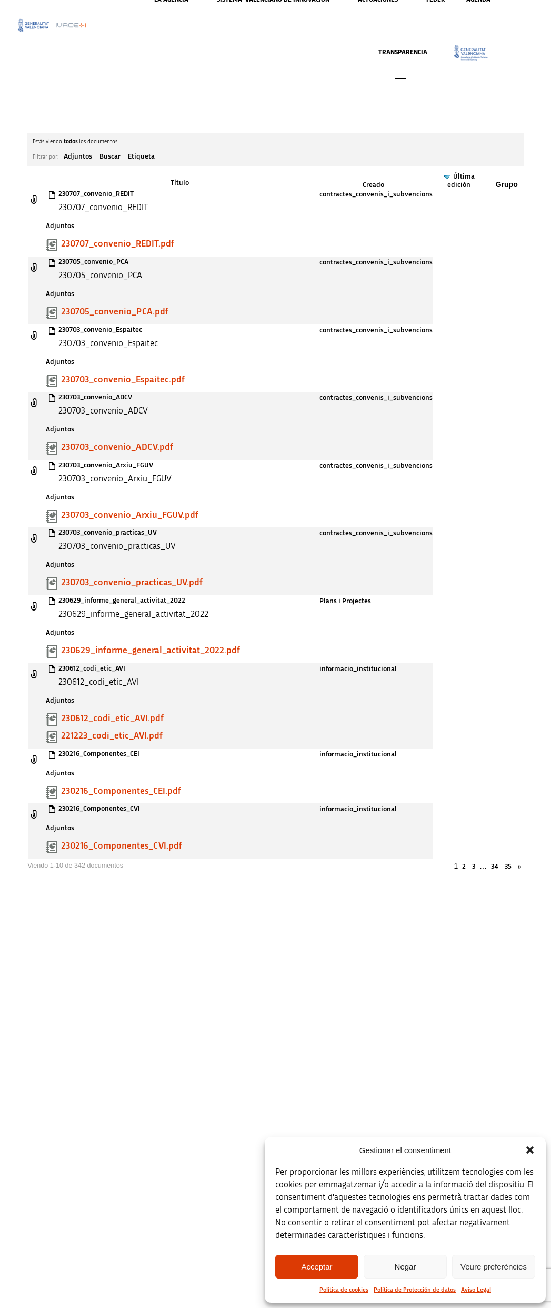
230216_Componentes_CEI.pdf (121, 791)
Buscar (110, 156)
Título (180, 182)
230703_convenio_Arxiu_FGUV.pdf (129, 515)
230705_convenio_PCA (93, 261)
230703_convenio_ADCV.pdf (117, 447)
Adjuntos (78, 156)
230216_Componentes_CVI (99, 808)
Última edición (461, 181)
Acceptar (316, 1266)
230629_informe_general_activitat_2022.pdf (150, 650)
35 (508, 866)
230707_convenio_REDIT (96, 194)
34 (494, 866)
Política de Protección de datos (415, 1289)
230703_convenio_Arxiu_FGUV (105, 465)
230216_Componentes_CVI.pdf (121, 846)
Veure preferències (493, 1266)
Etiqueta (141, 156)
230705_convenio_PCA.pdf (114, 312)
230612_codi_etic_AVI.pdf (112, 718)
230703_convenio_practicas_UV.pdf (132, 582)
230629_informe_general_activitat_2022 (121, 600)
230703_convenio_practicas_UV (107, 532)
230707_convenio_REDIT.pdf (117, 244)
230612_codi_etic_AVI (91, 668)
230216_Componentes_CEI (98, 754)
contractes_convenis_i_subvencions (376, 194)
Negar (405, 1266)
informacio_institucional (358, 669)
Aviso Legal (476, 1289)
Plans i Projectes (345, 601)
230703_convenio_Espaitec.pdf (123, 380)
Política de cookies (343, 1289)
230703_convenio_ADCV (95, 397)
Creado (373, 185)
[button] (530, 1150)
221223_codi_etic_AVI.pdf (112, 736)
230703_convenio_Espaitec (100, 329)
